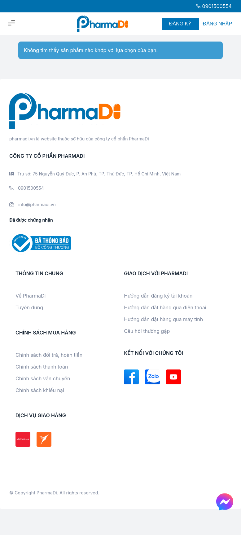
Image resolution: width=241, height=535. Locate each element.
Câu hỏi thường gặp (147, 331)
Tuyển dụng (29, 307)
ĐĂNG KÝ (180, 23)
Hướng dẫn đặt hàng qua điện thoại (165, 307)
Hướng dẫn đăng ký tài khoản (158, 296)
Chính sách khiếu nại (39, 390)
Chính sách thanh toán (41, 367)
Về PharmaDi (30, 296)
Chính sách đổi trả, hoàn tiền (48, 355)
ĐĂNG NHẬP (217, 23)
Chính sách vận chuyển (42, 378)
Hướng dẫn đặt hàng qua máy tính (163, 319)
